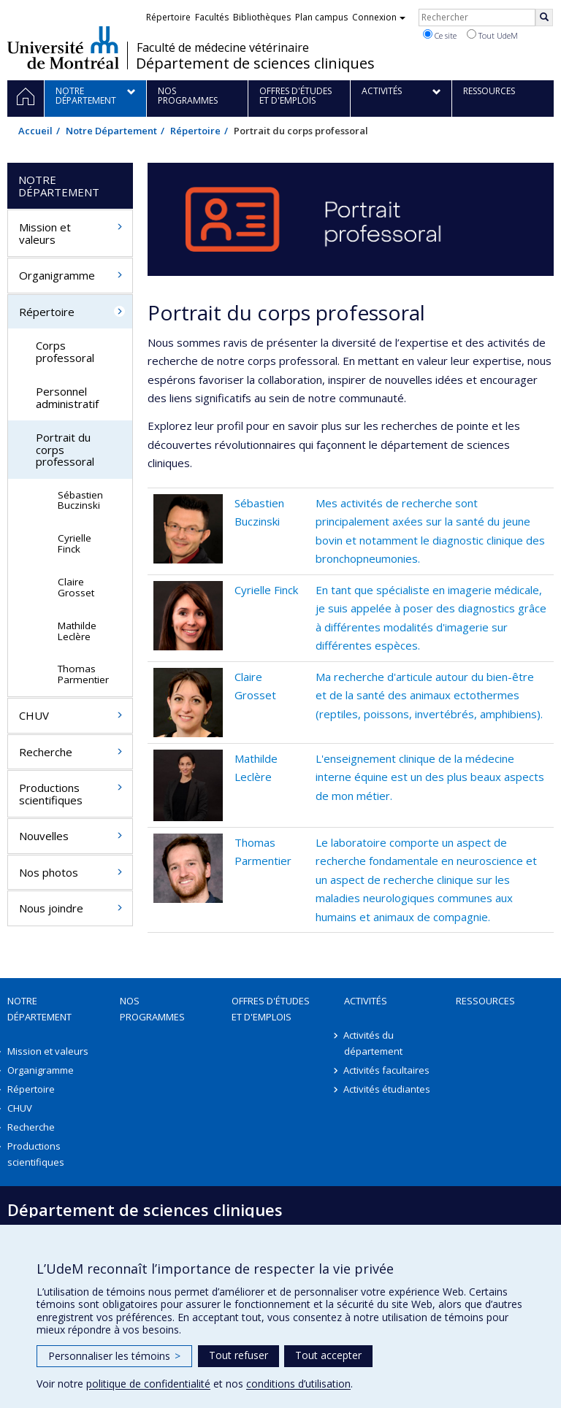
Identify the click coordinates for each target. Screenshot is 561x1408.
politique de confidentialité (148, 1383)
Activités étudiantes (387, 1089)
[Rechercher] (544, 17)
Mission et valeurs (45, 233)
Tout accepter (328, 1355)
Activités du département (373, 1043)
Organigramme (57, 275)
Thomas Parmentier (83, 674)
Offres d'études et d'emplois (271, 1008)
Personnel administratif (67, 397)
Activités (365, 1000)
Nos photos (48, 872)
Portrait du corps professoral (65, 449)
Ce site (440, 35)
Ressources (485, 1000)
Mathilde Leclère (77, 631)
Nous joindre (51, 908)
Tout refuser (238, 1355)
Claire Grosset (76, 587)
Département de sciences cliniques (255, 63)
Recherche (45, 752)
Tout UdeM (492, 35)
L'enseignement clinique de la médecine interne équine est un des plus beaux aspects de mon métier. (430, 777)
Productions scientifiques (51, 793)
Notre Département (111, 130)
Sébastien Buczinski (80, 500)
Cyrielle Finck (266, 589)
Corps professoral (65, 351)
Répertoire (195, 130)
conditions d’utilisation (298, 1383)
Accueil (35, 130)
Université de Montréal (63, 47)
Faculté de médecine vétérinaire (223, 47)
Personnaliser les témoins (114, 1356)
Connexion (378, 17)
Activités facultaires (387, 1070)
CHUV (34, 715)
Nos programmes (152, 1008)
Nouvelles (44, 835)
